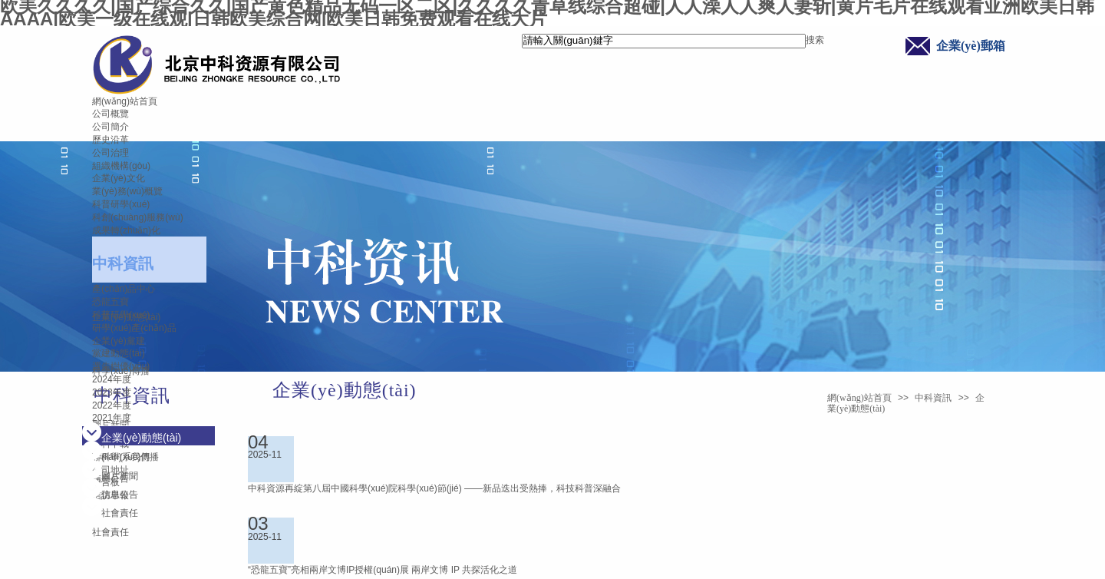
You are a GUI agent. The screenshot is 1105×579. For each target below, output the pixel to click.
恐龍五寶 (110, 301)
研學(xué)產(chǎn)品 (134, 328)
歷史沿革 (110, 139)
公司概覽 (110, 113)
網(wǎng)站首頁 (124, 101)
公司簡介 (110, 126)
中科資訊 (122, 263)
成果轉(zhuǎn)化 (126, 230)
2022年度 (111, 405)
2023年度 (111, 392)
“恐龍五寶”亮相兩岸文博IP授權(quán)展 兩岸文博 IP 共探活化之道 (382, 569)
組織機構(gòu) (121, 165)
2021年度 (111, 417)
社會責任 (110, 532)
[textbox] (664, 41)
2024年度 (111, 379)
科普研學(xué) (121, 204)
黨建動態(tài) (118, 353)
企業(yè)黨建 (118, 341)
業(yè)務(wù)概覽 (127, 191)
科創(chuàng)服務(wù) (137, 217)
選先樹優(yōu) (121, 366)
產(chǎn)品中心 (123, 288)
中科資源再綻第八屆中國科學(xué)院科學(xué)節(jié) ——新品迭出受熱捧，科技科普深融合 (434, 488)
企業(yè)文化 (118, 178)
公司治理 (110, 152)
